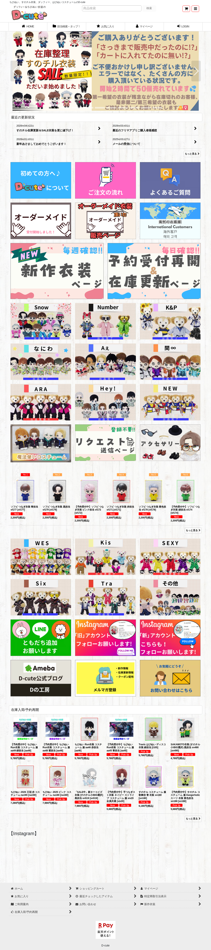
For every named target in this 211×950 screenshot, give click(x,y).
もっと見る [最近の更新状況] (192, 154)
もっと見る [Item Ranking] (193, 530)
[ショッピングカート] (186, 9)
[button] (195, 9)
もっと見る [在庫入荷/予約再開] (193, 818)
